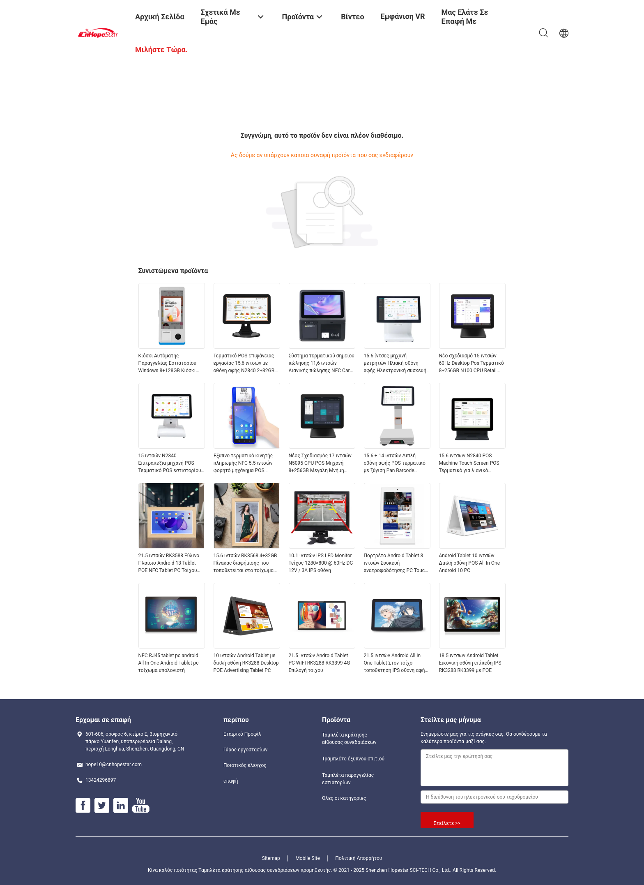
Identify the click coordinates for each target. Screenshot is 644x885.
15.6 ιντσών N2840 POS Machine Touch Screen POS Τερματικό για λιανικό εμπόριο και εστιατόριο (469, 463)
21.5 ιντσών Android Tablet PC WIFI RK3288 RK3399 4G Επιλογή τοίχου (319, 663)
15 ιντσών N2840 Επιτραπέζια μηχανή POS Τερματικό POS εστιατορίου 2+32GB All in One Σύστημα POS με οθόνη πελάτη (169, 463)
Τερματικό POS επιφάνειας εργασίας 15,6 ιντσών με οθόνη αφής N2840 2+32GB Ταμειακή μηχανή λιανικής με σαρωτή (246, 363)
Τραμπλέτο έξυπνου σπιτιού (353, 759)
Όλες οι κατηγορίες (344, 798)
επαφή (230, 781)
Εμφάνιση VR (403, 16)
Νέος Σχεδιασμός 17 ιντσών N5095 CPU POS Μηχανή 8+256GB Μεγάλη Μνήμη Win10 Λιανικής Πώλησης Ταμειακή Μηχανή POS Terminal (320, 463)
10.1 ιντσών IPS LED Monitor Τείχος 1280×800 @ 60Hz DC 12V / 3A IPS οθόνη (321, 563)
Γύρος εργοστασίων (245, 750)
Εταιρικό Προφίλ (242, 734)
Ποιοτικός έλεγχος (245, 765)
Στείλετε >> (447, 823)
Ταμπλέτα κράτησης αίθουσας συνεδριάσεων (349, 738)
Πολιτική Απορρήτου (358, 858)
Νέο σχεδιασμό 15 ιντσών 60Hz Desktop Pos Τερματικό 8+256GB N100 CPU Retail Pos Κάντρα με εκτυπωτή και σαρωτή (471, 363)
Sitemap (271, 858)
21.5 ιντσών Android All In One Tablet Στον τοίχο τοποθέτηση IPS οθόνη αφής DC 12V (396, 663)
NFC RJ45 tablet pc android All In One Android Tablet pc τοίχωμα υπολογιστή (168, 663)
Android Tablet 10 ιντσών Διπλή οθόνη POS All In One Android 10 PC (469, 563)
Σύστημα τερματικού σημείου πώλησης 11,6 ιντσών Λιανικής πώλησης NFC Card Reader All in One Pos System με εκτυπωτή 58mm (321, 363)
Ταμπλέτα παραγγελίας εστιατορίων (348, 778)
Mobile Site (307, 858)
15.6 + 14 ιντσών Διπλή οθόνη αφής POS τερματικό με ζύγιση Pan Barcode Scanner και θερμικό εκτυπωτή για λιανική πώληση (395, 463)
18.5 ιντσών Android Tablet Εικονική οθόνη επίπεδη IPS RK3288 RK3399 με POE (470, 663)
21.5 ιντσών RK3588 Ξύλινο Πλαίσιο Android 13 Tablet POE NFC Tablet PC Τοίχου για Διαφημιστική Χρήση (169, 563)
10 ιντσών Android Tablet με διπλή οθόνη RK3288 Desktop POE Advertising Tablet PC (246, 663)
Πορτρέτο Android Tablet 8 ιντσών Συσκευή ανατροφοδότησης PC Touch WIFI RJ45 (396, 563)
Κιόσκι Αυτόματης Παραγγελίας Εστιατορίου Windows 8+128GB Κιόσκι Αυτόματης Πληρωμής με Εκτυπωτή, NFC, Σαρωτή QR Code (169, 363)
